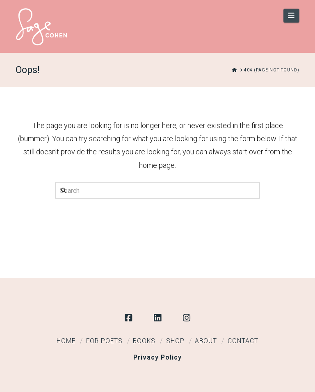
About (206, 341)
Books (144, 341)
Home (66, 341)
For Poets (104, 341)
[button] (291, 16)
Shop (175, 341)
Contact (243, 341)
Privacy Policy (157, 357)
